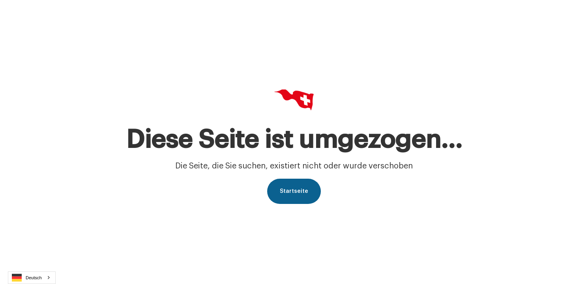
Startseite (294, 191)
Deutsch (27, 278)
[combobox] (32, 277)
